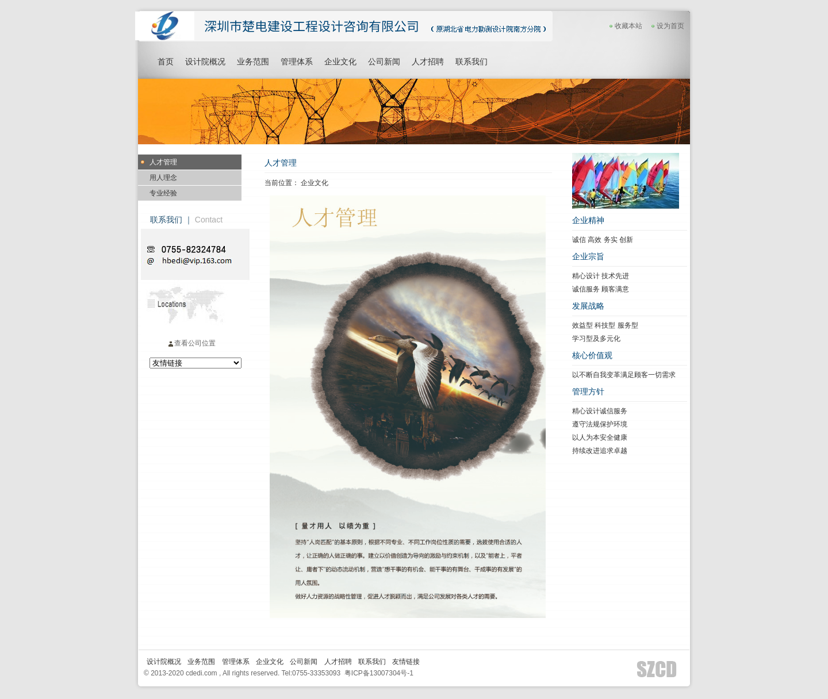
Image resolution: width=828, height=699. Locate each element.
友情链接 (406, 662)
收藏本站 (624, 26)
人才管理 (163, 162)
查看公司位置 (191, 343)
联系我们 (471, 61)
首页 (166, 61)
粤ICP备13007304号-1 (378, 673)
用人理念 (163, 178)
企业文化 (340, 61)
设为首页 (670, 26)
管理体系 (297, 61)
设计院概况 (205, 61)
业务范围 (253, 61)
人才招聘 (428, 61)
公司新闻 (384, 61)
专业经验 (163, 193)
